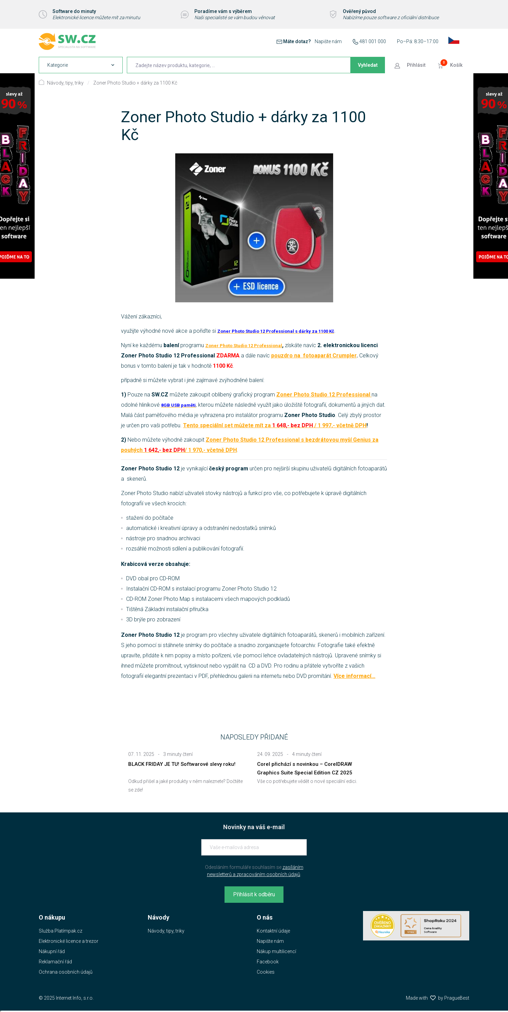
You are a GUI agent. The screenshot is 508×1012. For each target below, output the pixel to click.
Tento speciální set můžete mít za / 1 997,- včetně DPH (274, 425)
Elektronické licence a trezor (68, 941)
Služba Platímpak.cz (60, 931)
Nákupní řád (52, 951)
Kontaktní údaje (273, 931)
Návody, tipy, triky (65, 83)
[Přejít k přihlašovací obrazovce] (410, 65)
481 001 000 (372, 41)
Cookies (266, 972)
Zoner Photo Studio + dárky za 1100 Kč (135, 83)
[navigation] (81, 65)
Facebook (268, 961)
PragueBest (456, 998)
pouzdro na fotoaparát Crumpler (313, 355)
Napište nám (328, 41)
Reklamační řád (55, 961)
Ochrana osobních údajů (66, 972)
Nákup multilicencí (276, 951)
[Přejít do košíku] (450, 65)
